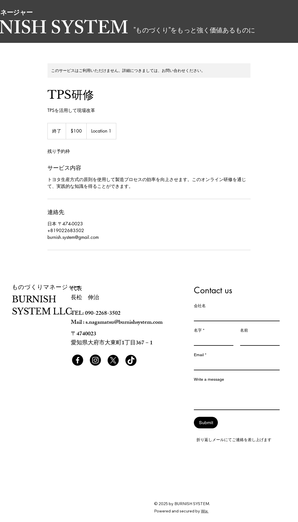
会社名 (200, 305)
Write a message (209, 379)
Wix (204, 511)
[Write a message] (237, 396)
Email (200, 355)
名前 (244, 330)
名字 (199, 330)
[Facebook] (77, 360)
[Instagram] (95, 360)
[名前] (258, 340)
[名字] (212, 340)
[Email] (235, 365)
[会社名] (235, 315)
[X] (113, 360)
